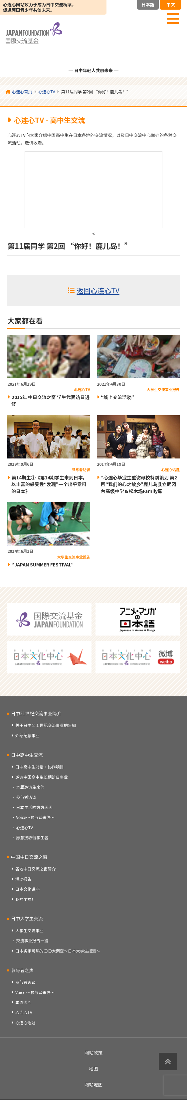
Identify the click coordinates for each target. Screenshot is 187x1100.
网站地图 (94, 1084)
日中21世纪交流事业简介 (36, 713)
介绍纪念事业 (27, 736)
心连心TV (24, 828)
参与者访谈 (26, 797)
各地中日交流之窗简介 (35, 869)
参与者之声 (22, 970)
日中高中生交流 (27, 754)
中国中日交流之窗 (29, 856)
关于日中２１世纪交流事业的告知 (45, 725)
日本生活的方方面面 (34, 807)
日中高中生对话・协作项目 (39, 767)
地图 (93, 1068)
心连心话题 (25, 1023)
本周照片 (23, 1002)
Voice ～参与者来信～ (35, 992)
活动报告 (23, 879)
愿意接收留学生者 (32, 838)
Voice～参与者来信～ (35, 817)
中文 (170, 4)
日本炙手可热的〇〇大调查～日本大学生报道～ (57, 951)
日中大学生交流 (27, 918)
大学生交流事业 (29, 931)
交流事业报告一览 (32, 941)
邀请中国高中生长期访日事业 (41, 777)
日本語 (147, 4)
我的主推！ (25, 899)
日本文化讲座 (27, 889)
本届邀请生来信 (30, 787)
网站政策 (94, 1052)
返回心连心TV (98, 290)
